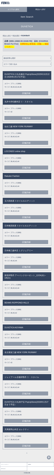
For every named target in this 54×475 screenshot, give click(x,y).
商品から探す (7, 35)
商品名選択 (16, 35)
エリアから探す (13, 9)
